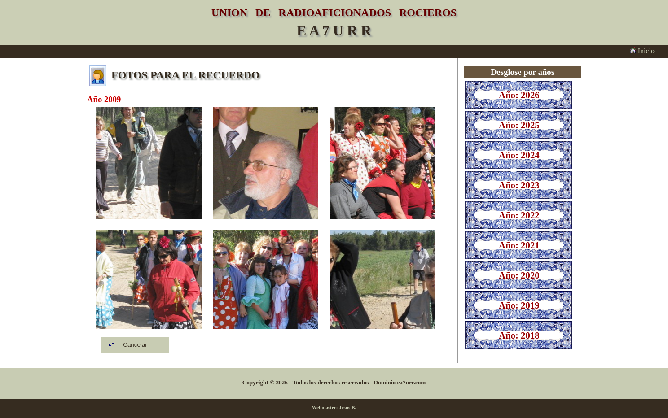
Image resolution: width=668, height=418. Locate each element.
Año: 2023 (519, 185)
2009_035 (149, 163)
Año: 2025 (519, 125)
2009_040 (149, 286)
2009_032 (382, 163)
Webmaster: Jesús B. (334, 407)
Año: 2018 (519, 335)
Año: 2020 (519, 275)
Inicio (642, 51)
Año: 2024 (519, 155)
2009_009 (382, 286)
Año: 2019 (519, 305)
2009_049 (265, 163)
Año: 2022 (519, 215)
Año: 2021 (519, 245)
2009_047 (265, 286)
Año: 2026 (519, 95)
